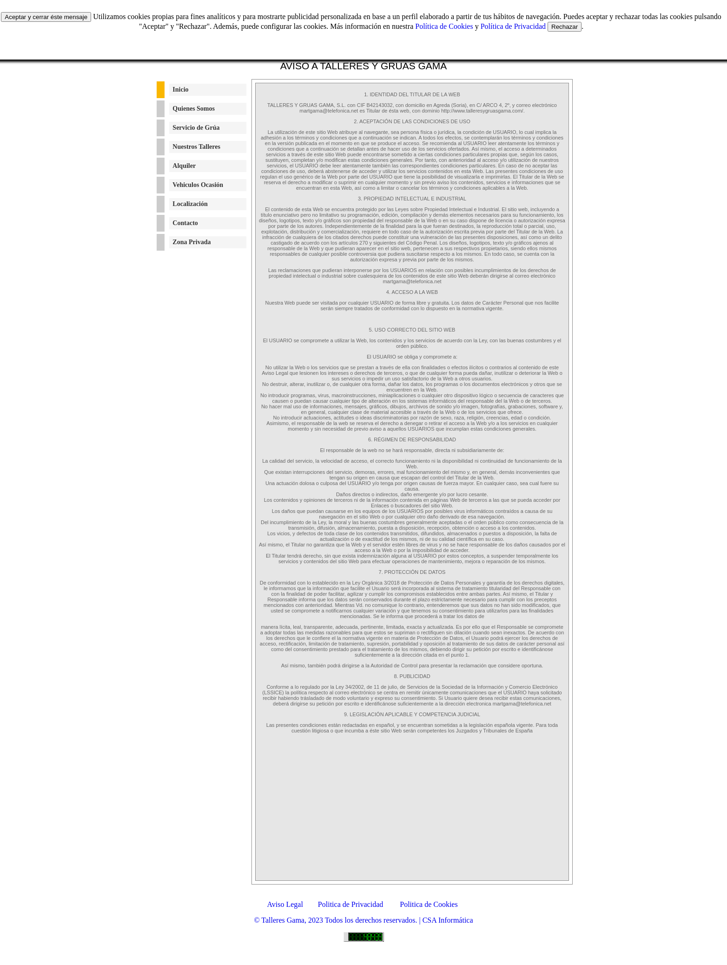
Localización (189, 203)
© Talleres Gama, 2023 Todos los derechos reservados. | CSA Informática (363, 920)
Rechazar (564, 26)
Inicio (180, 89)
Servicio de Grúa (195, 127)
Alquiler (184, 165)
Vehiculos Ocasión (197, 184)
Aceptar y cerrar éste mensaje (46, 16)
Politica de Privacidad (350, 904)
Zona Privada (191, 242)
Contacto (185, 223)
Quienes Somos (193, 108)
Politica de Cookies (428, 904)
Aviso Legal (282, 904)
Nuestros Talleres (196, 146)
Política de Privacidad (513, 26)
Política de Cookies (444, 26)
